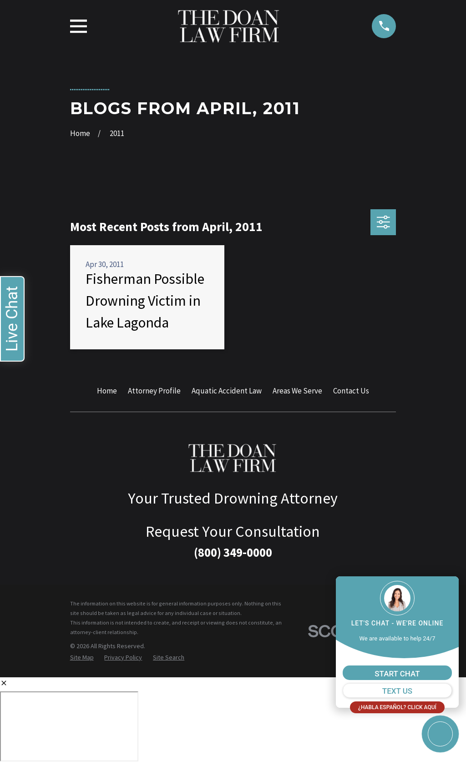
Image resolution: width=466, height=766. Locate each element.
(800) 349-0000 (233, 552)
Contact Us (351, 391)
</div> (69, 726)
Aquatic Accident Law (227, 391)
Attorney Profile (154, 391)
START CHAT (397, 673)
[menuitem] (82, 658)
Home (107, 391)
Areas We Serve (297, 391)
